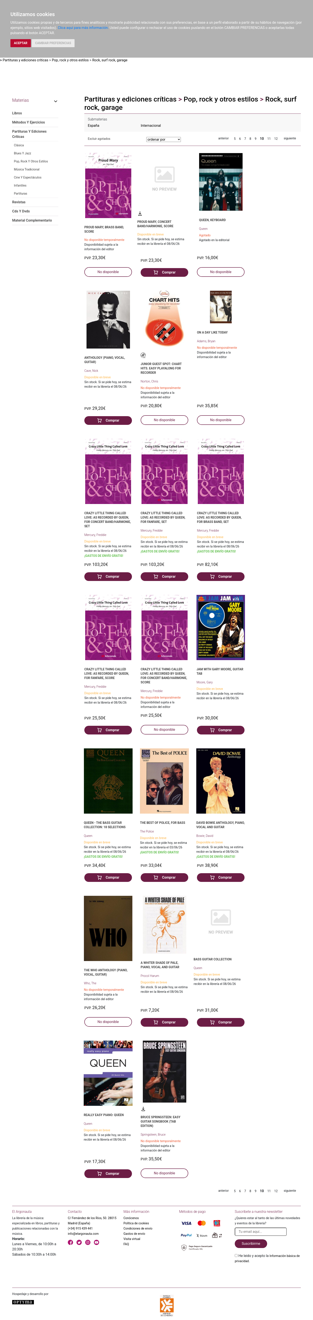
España (93, 125)
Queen (203, 228)
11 (269, 138)
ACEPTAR (20, 43)
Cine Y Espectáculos (28, 177)
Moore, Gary (204, 682)
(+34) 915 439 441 (80, 1228)
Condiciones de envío (137, 1228)
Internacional (151, 125)
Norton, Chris (149, 381)
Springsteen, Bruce (153, 1134)
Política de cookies (136, 1223)
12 (276, 138)
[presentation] (268, 1273)
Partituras (20, 193)
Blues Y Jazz (22, 153)
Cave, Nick (91, 370)
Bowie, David (204, 836)
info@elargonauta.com (83, 1233)
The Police (147, 831)
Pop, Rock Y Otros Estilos (31, 161)
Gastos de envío (134, 1233)
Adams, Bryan (206, 341)
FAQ (126, 1244)
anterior (223, 138)
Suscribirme (251, 1244)
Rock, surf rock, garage (109, 60)
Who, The (90, 983)
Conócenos (131, 1218)
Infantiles (20, 185)
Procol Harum (150, 976)
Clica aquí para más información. (83, 28)
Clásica (19, 145)
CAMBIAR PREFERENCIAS (53, 43)
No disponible (108, 272)
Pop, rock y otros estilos (70, 60)
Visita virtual (131, 1239)
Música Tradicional (26, 169)
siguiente (290, 138)
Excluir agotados (99, 138)
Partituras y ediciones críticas (25, 60)
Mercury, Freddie (95, 535)
